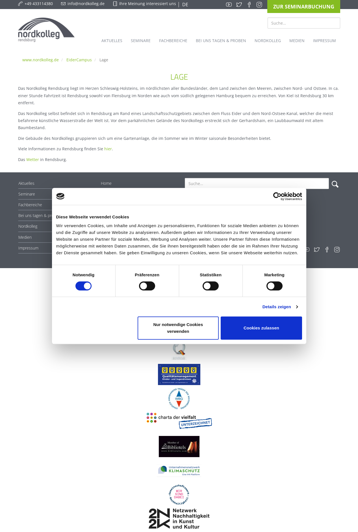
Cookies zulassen (261, 327)
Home (106, 183)
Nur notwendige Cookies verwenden (178, 328)
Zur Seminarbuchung (303, 6)
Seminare (26, 194)
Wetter (32, 159)
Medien (25, 237)
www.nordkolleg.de (40, 59)
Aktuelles (26, 183)
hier (108, 148)
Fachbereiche (30, 204)
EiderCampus (79, 59)
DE (184, 4)
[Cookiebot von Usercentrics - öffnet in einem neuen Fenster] (277, 196)
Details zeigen (276, 306)
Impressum (28, 248)
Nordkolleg (27, 226)
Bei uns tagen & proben (39, 215)
